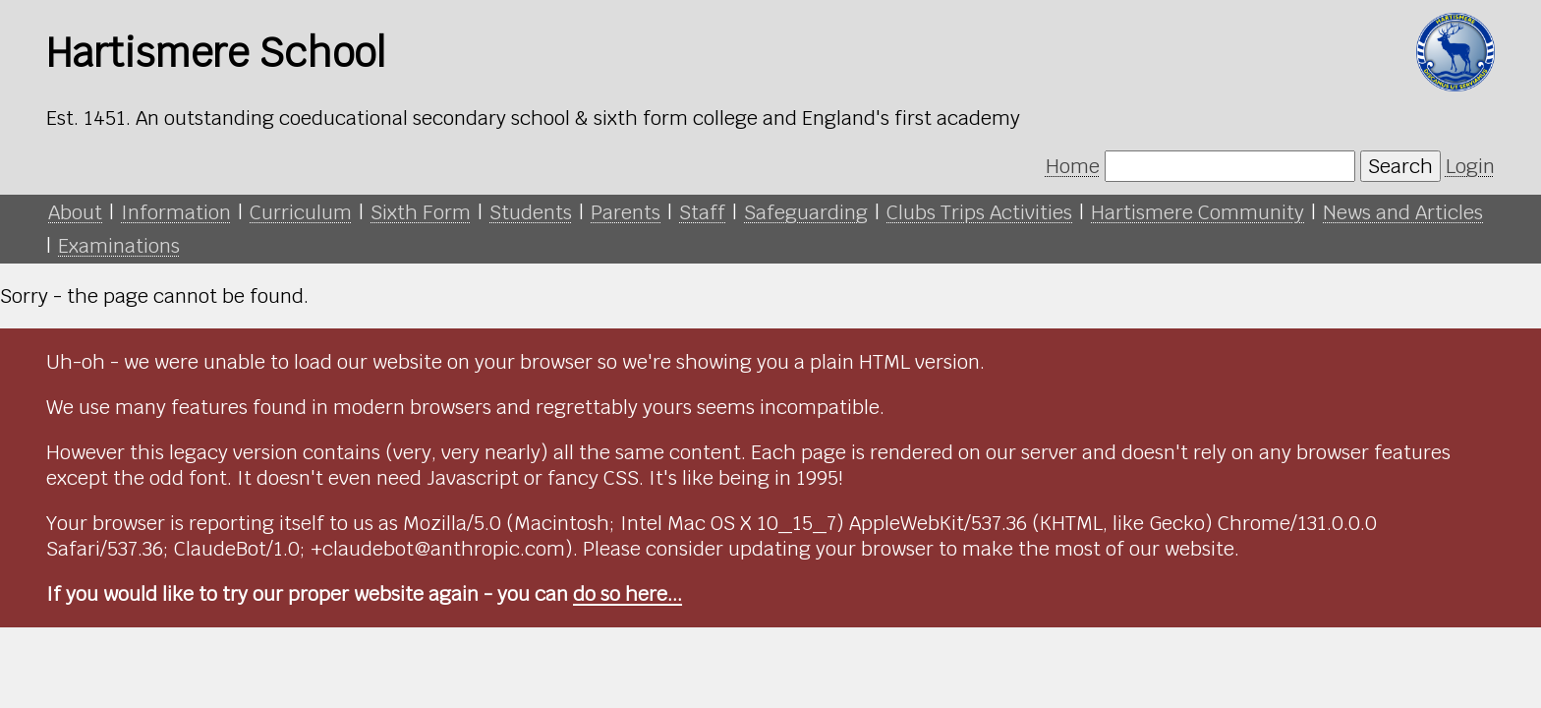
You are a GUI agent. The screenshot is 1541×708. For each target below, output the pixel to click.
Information (176, 212)
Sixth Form (421, 212)
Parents (625, 212)
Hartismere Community (1197, 212)
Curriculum (301, 212)
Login (1470, 166)
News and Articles (1403, 212)
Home (1073, 166)
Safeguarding (806, 212)
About (75, 212)
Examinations (119, 246)
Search (1400, 166)
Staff (702, 212)
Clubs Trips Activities (979, 212)
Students (530, 212)
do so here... (627, 594)
